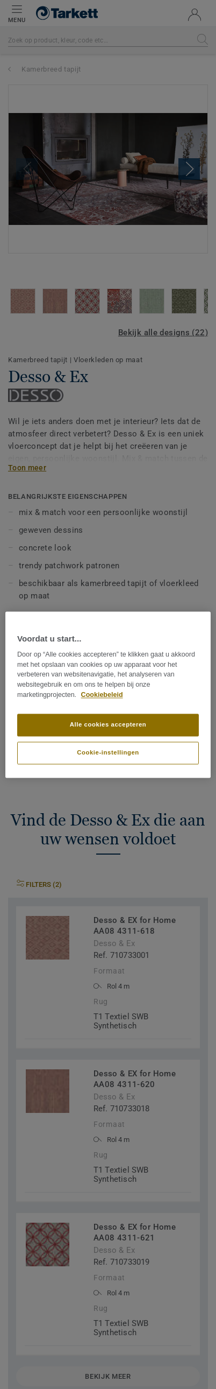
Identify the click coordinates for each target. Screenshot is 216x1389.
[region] (108, 694)
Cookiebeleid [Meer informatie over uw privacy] (102, 695)
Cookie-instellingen (108, 752)
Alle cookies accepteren (108, 724)
